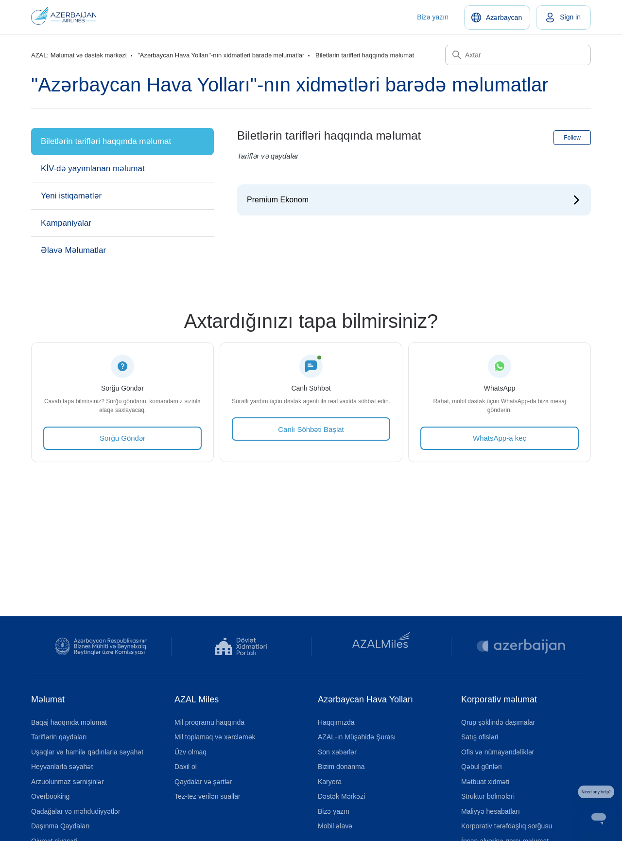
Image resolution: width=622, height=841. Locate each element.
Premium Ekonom (278, 200)
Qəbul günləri (481, 766)
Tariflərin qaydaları (59, 737)
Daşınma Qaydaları (60, 826)
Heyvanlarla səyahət (62, 766)
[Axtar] (518, 55)
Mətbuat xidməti (485, 782)
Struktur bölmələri (488, 796)
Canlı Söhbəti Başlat (311, 429)
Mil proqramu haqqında (209, 722)
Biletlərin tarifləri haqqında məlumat (364, 55)
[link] (563, 17)
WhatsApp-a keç (499, 438)
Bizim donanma (341, 766)
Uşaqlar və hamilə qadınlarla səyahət (87, 752)
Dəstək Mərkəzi (341, 796)
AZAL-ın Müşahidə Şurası (357, 737)
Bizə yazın (433, 17)
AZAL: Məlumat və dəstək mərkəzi (79, 55)
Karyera (330, 782)
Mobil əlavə (335, 826)
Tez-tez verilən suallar (207, 796)
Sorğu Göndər (122, 438)
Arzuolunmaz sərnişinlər (67, 782)
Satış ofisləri (479, 737)
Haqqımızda (336, 722)
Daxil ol (185, 766)
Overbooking (50, 796)
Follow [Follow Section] (572, 137)
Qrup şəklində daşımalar (498, 722)
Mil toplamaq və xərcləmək (215, 737)
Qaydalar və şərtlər (203, 782)
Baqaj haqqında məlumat (69, 722)
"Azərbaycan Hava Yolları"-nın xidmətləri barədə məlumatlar (221, 55)
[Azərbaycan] (497, 17)
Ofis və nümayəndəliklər (497, 752)
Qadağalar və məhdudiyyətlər (76, 811)
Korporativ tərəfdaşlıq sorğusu (506, 826)
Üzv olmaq (190, 752)
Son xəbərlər (337, 752)
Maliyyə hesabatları (490, 811)
